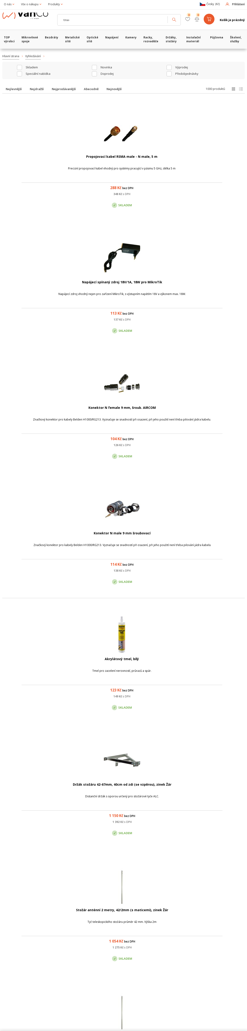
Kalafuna (221, 785)
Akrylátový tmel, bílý (26, 282)
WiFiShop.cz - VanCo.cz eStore (28, 20)
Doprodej (107, 74)
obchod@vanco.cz (209, 935)
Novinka (106, 67)
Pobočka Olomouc (143, 958)
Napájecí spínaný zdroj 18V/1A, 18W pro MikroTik (91, 161)
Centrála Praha (81, 958)
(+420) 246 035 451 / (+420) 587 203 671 (145, 935)
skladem (32, 67)
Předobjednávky (186, 74)
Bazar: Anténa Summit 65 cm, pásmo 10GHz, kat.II (91, 413)
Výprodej (181, 67)
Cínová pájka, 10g (221, 408)
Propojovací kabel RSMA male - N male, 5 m (25, 161)
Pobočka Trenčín (200, 958)
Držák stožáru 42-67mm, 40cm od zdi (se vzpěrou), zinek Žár (91, 287)
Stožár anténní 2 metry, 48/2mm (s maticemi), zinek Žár (25, 413)
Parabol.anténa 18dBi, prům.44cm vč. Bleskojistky (156, 539)
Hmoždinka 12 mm (156, 659)
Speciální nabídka (38, 74)
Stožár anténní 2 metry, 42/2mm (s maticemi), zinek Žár (156, 287)
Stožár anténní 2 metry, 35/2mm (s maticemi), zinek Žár (221, 287)
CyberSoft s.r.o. (70, 1026)
